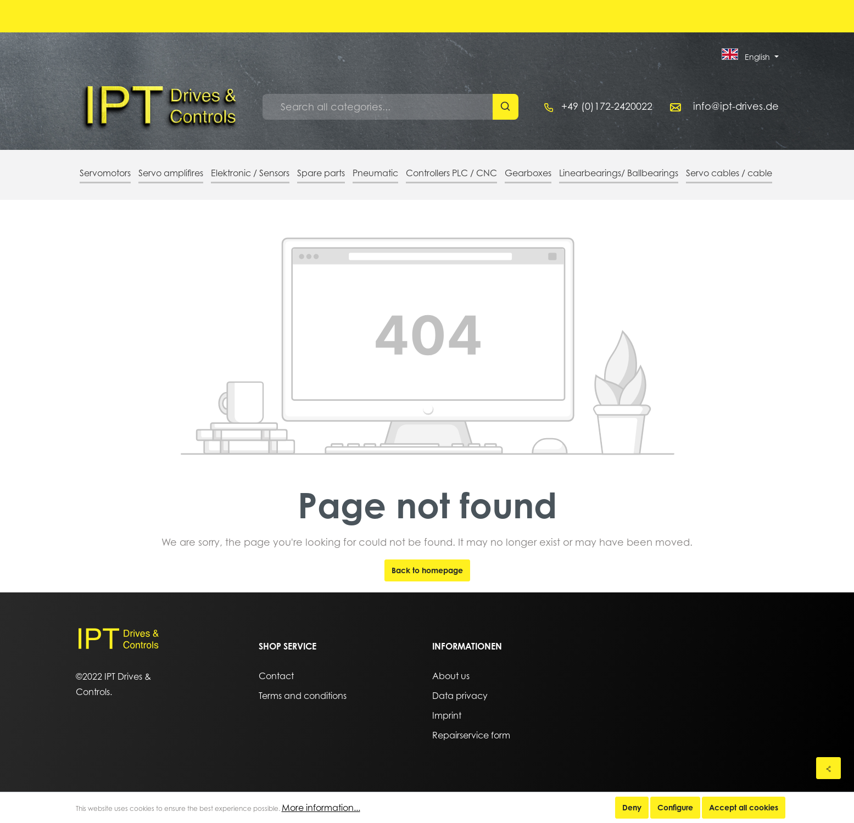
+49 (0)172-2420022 (606, 106)
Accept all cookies (743, 807)
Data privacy (460, 695)
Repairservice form (471, 735)
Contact (276, 675)
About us (451, 675)
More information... (321, 807)
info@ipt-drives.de (736, 106)
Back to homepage (427, 570)
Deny (631, 807)
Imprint (446, 715)
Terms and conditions (303, 695)
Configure (675, 807)
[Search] (505, 107)
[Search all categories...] (378, 107)
